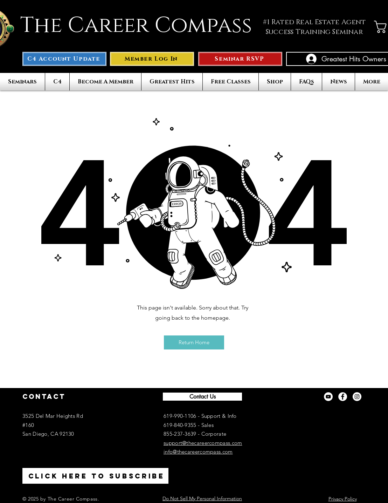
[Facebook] (342, 396)
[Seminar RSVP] (240, 59)
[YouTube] (328, 396)
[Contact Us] (202, 396)
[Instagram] (357, 396)
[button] (152, 59)
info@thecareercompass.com (198, 451)
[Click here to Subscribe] (95, 476)
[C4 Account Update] (64, 59)
